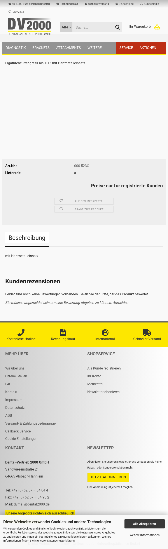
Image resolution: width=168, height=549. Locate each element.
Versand (97, 3)
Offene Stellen (16, 376)
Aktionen (148, 48)
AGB (8, 415)
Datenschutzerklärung (61, 540)
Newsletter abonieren (103, 392)
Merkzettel (16, 11)
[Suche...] (66, 27)
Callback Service (18, 431)
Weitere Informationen (145, 535)
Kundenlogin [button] (149, 3)
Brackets (41, 48)
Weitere (95, 48)
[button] (124, 4)
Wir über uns (14, 368)
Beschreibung (27, 237)
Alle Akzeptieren (144, 524)
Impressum (14, 400)
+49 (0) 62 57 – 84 (27, 497)
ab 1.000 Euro (29, 3)
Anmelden (120, 303)
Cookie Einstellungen (21, 439)
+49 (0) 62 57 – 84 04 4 (30, 490)
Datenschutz (15, 408)
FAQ (8, 384)
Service (126, 48)
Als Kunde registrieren (104, 368)
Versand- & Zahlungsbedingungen (31, 423)
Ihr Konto (94, 376)
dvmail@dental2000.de (31, 504)
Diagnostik (16, 48)
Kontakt (11, 392)
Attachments (68, 48)
